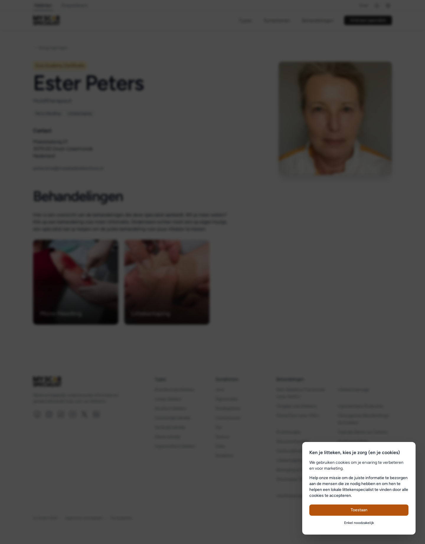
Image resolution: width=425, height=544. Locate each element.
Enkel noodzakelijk (359, 523)
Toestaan (359, 509)
